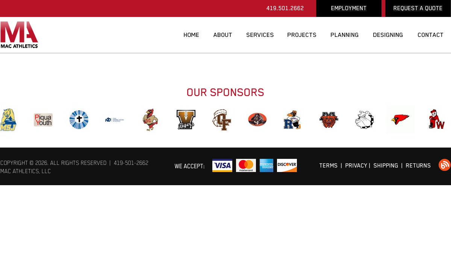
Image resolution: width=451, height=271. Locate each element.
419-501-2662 (131, 163)
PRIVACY (356, 165)
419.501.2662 (285, 8)
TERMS (328, 165)
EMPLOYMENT (349, 8)
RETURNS (418, 165)
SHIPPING (386, 165)
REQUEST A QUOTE (418, 8)
